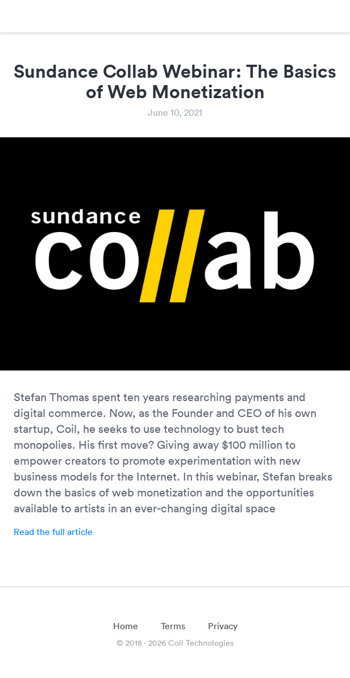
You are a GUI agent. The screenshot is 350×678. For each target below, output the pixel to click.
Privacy (223, 625)
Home (125, 625)
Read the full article (53, 531)
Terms (173, 625)
